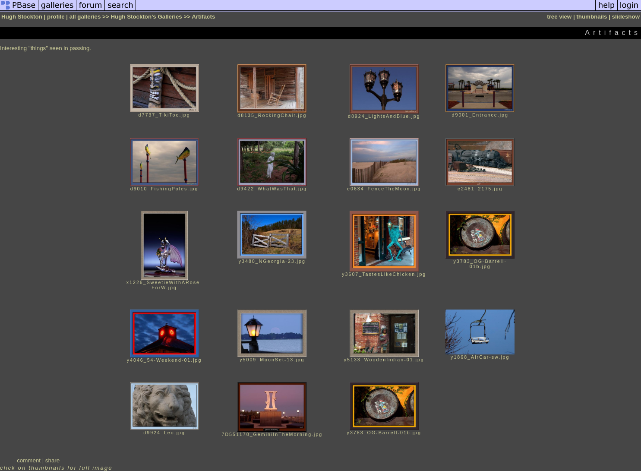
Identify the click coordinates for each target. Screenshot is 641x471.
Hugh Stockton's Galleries (146, 16)
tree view (559, 16)
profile (56, 16)
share (52, 460)
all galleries (85, 16)
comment (29, 460)
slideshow (626, 16)
